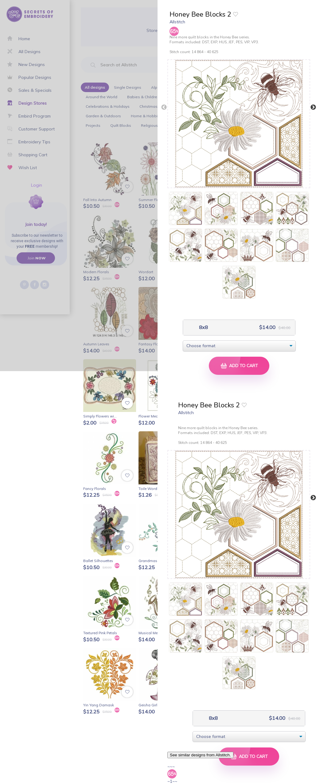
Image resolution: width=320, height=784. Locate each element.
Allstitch (177, 22)
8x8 (203, 327)
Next (313, 107)
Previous (164, 107)
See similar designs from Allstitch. (200, 755)
